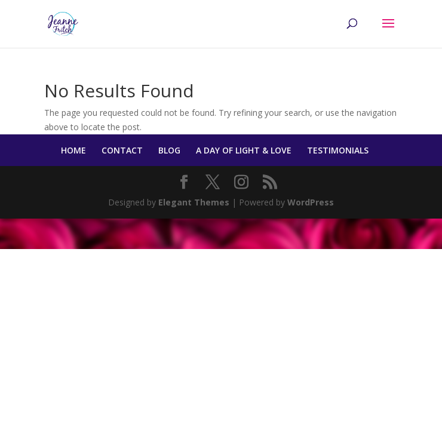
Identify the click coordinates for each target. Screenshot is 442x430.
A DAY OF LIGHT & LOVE (243, 150)
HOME (73, 150)
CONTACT (122, 150)
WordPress (310, 202)
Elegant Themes (193, 202)
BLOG (169, 150)
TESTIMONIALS (338, 150)
